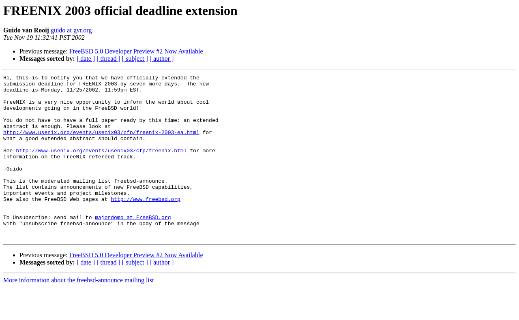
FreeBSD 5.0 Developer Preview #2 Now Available (136, 51)
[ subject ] (135, 58)
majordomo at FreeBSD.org (133, 246)
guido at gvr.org (71, 30)
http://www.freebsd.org (145, 224)
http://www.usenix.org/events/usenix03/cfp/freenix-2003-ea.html (101, 144)
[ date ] (86, 58)
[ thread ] (108, 58)
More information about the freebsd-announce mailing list (78, 312)
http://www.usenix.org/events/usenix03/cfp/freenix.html (101, 166)
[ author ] (162, 58)
